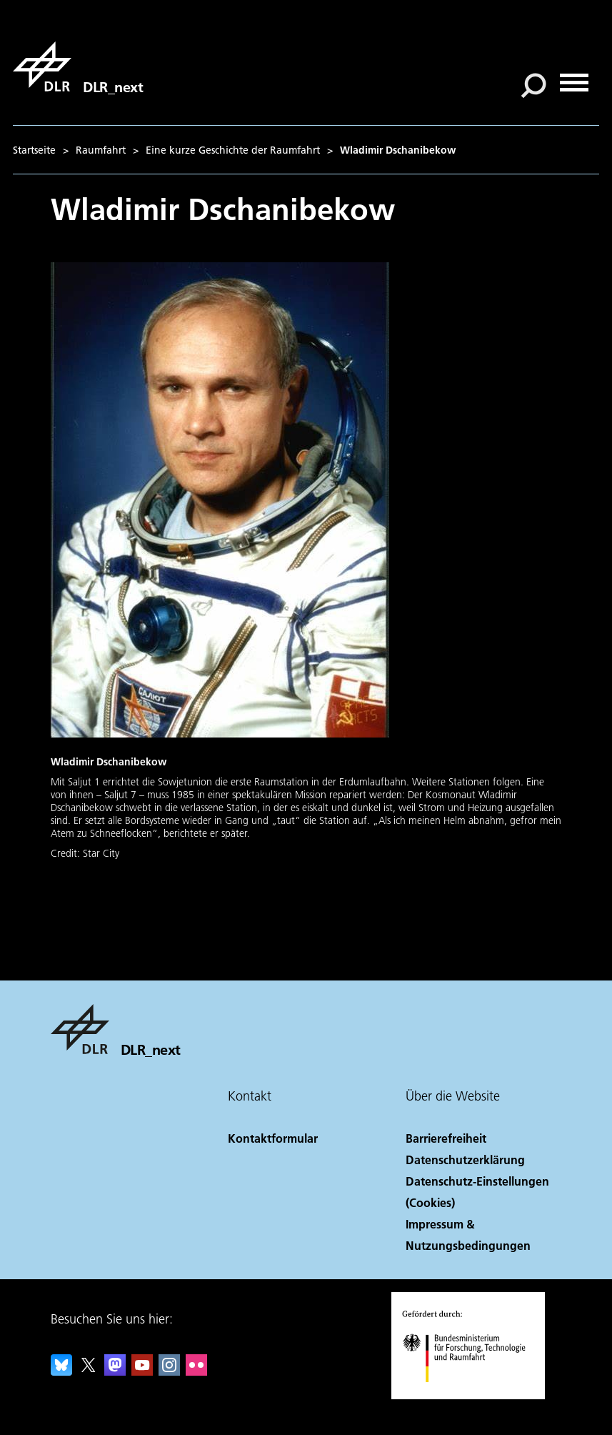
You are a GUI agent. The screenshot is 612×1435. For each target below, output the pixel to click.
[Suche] (533, 86)
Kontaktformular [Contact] (273, 1138)
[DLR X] (88, 1371)
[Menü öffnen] (574, 77)
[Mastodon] (115, 1371)
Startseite (34, 150)
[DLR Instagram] (169, 1371)
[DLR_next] (78, 66)
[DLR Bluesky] (61, 1371)
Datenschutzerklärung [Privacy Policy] (465, 1159)
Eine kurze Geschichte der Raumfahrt (233, 150)
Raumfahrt (101, 150)
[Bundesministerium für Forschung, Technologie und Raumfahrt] (471, 1394)
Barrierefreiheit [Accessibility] (446, 1138)
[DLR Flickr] (196, 1371)
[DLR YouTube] (142, 1371)
